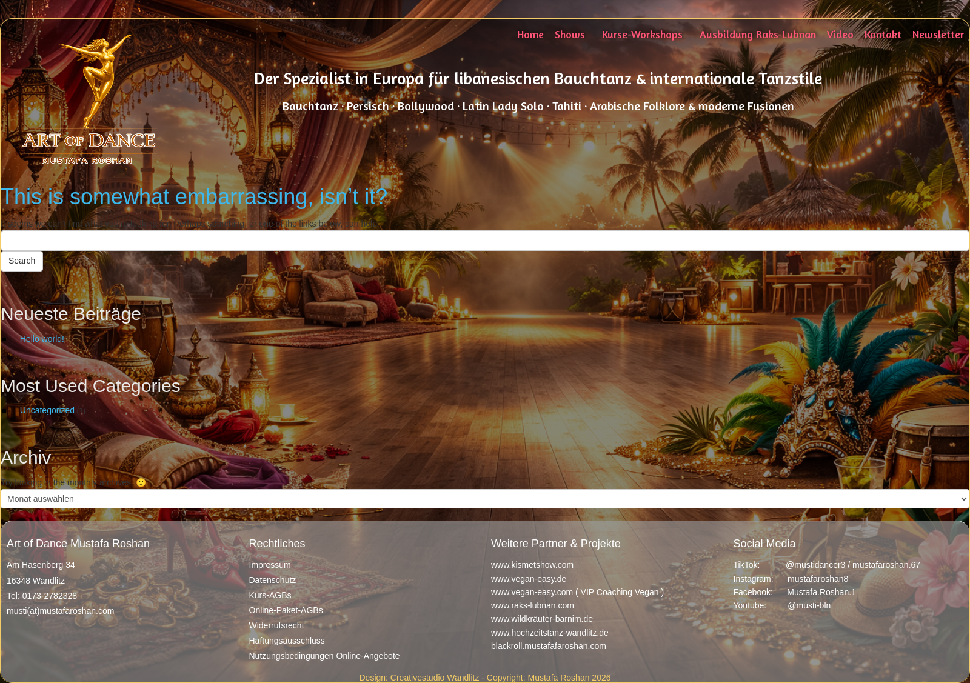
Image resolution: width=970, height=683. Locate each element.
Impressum (270, 565)
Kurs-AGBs (270, 595)
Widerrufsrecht (276, 625)
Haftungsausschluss (287, 640)
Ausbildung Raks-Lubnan (758, 34)
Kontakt (883, 34)
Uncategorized (47, 410)
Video (840, 34)
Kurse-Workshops (642, 34)
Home (530, 34)
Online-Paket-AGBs (286, 610)
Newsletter (938, 34)
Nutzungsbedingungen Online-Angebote (324, 656)
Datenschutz (272, 580)
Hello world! (42, 339)
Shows (570, 34)
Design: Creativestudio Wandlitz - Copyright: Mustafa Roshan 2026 (484, 677)
